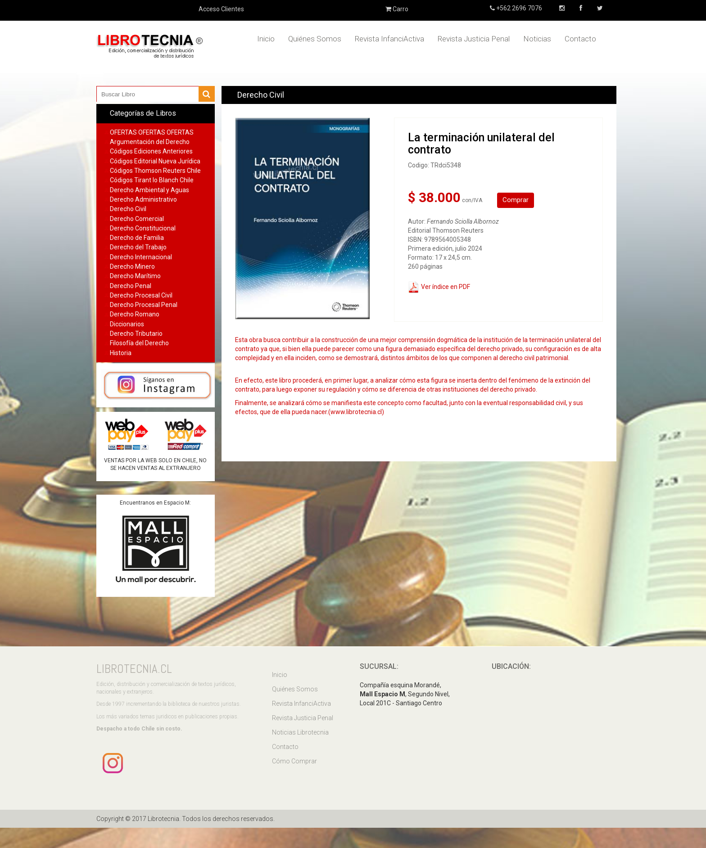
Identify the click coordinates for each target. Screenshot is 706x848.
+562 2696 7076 (518, 8)
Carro (396, 9)
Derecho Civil (128, 208)
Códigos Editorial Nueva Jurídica (155, 161)
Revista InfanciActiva (389, 38)
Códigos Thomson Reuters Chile (155, 170)
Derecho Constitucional (143, 228)
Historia (120, 352)
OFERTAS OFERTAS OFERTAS (152, 132)
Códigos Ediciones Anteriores (151, 151)
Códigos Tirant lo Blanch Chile (152, 180)
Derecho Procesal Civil (141, 295)
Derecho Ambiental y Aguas (149, 190)
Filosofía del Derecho (139, 343)
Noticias (537, 38)
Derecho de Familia (137, 237)
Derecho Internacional (141, 257)
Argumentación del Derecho (150, 141)
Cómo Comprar (294, 761)
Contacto (580, 38)
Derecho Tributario (136, 333)
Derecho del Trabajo (138, 247)
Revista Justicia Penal (474, 38)
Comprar (515, 200)
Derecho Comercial (137, 218)
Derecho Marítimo (135, 276)
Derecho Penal (130, 285)
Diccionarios (127, 324)
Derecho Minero (132, 266)
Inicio (266, 38)
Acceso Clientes (221, 9)
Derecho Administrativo (143, 199)
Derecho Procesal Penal (143, 304)
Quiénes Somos (314, 38)
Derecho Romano (134, 314)
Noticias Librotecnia (300, 732)
